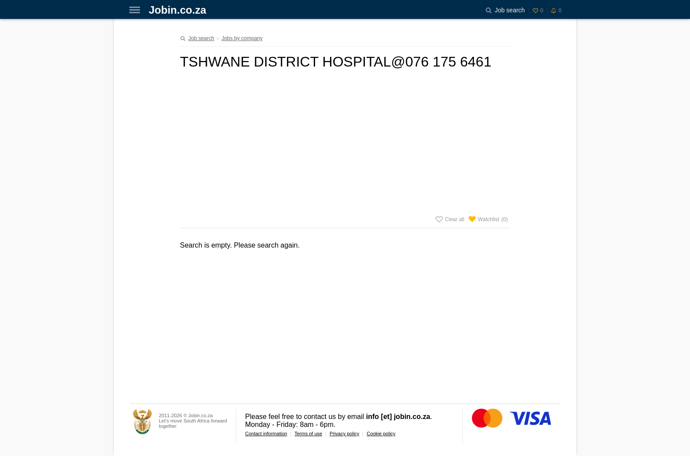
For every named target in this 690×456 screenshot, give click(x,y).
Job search (201, 38)
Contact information (266, 433)
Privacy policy (344, 433)
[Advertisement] (345, 140)
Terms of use (308, 433)
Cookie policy (381, 433)
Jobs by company (241, 38)
